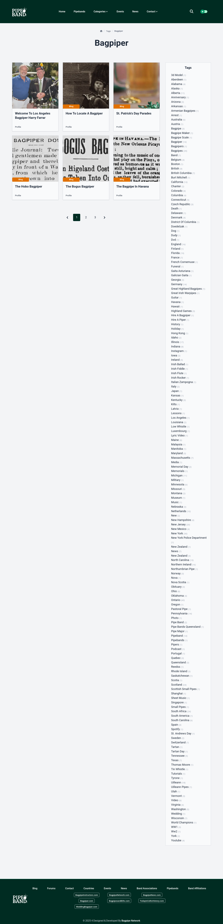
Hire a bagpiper (182, 315)
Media (176, 462)
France (177, 257)
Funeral (177, 266)
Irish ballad (179, 364)
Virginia (177, 804)
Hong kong (179, 333)
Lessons (178, 413)
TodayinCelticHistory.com (152, 900)
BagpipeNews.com (152, 895)
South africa (181, 711)
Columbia (178, 195)
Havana (177, 302)
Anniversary (180, 97)
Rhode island (180, 671)
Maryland (178, 453)
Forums (51, 888)
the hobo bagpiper (28, 186)
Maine (176, 440)
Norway (177, 573)
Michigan (179, 475)
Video (176, 800)
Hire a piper (180, 319)
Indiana (177, 346)
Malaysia (178, 444)
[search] (193, 11)
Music (176, 502)
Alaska (177, 88)
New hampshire (182, 520)
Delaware (178, 213)
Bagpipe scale (181, 137)
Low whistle (180, 426)
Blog (35, 888)
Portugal (178, 653)
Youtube (178, 840)
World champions (184, 822)
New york (179, 533)
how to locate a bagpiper (84, 113)
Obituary (178, 586)
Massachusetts (182, 457)
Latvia (176, 408)
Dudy (176, 235)
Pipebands (79, 11)
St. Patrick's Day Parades (133, 113)
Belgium (178, 159)
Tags (108, 31)
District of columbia (185, 222)
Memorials (179, 471)
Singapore (179, 702)
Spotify (177, 729)
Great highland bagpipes (188, 288)
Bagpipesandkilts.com (119, 900)
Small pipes (180, 706)
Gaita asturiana (182, 271)
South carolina (182, 720)
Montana (178, 493)
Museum (178, 497)
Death (176, 208)
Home (62, 11)
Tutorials (178, 773)
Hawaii (177, 306)
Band (176, 155)
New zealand (181, 546)
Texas (176, 760)
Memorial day (181, 466)
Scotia (176, 680)
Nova (176, 577)
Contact (69, 888)
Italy (175, 386)
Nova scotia (180, 582)
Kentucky (178, 400)
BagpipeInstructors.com (86, 895)
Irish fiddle (179, 368)
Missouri (178, 489)
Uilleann (178, 782)
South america (182, 715)
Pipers (176, 644)
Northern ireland (183, 564)
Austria (177, 124)
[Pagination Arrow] (104, 217)
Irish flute (179, 373)
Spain (176, 724)
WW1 (176, 827)
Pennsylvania (181, 613)
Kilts (175, 404)
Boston (177, 164)
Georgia (177, 279)
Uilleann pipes (181, 787)
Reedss (177, 666)
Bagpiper (179, 141)
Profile (18, 127)
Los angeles (180, 417)
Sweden (177, 738)
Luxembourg (180, 431)
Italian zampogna (183, 382)
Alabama (178, 84)
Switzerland (180, 742)
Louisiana (178, 422)
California (179, 182)
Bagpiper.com (86, 900)
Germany (179, 284)
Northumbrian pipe (184, 569)
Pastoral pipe (181, 609)
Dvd (175, 239)
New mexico (180, 529)
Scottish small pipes (185, 689)
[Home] (101, 31)
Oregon (177, 604)
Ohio (175, 591)
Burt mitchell (180, 177)
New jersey (180, 524)
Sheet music (180, 698)
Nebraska (178, 506)
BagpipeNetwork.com (119, 895)
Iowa (175, 355)
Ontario (178, 600)
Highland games (183, 311)
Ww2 (176, 831)
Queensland (180, 662)
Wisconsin (179, 818)
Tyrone (177, 778)
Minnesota (179, 484)
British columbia (183, 173)
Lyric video (179, 435)
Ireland (177, 359)
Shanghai (178, 693)
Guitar (176, 297)
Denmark (178, 217)
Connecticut (180, 199)
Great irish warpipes (185, 293)
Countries (88, 888)
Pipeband (179, 635)
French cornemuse (184, 262)
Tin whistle (179, 769)
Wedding (178, 813)
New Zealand (181, 555)
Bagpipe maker (182, 133)
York (175, 835)
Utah (175, 791)
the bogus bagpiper (80, 186)
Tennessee (179, 755)
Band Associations (147, 888)
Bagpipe (178, 128)
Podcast (178, 649)
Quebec (177, 658)
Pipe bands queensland (187, 626)
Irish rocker (180, 377)
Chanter (177, 186)
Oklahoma (179, 595)
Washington (180, 809)
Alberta (178, 93)
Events (120, 11)
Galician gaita (181, 275)
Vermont (178, 795)
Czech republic (182, 204)
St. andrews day (183, 733)
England (178, 244)
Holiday (177, 328)
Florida (177, 253)
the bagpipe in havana (132, 186)
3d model (178, 75)
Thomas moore (182, 764)
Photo (176, 618)
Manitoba (178, 448)
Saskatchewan (181, 675)
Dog (175, 230)
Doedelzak (179, 226)
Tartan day (179, 751)
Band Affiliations (197, 888)
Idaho (176, 337)
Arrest (176, 115)
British (176, 168)
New (175, 515)
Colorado (178, 190)
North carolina (182, 560)
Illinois (177, 342)
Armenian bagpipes (185, 110)
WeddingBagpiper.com (86, 906)
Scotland (179, 684)
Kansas (177, 395)
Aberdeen (178, 79)
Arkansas (178, 106)
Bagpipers (179, 146)
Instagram (179, 351)
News (135, 11)
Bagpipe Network (131, 920)
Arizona (177, 101)
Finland (177, 248)
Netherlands (181, 511)
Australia (178, 119)
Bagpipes (179, 150)
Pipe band (179, 622)
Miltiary (177, 480)
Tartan (176, 747)
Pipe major (179, 631)
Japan (176, 391)
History (177, 324)
